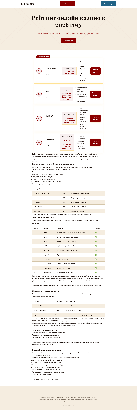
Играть (67, 4)
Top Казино (27, 3)
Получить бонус (95, 71)
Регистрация (108, 4)
